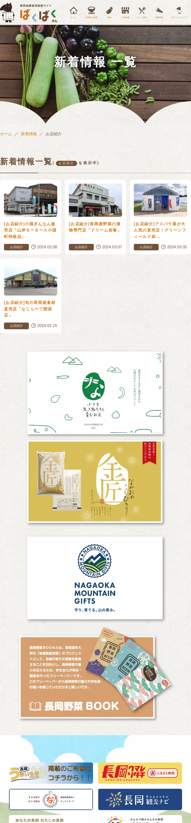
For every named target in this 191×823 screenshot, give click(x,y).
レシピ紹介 (142, 17)
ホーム (74, 17)
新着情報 (159, 17)
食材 (109, 17)
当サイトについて (179, 17)
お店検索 (125, 17)
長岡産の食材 (91, 17)
